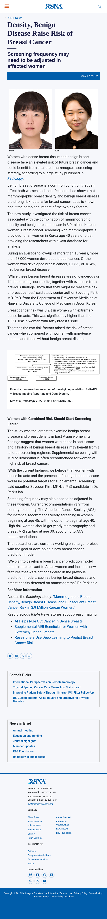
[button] (31, 874)
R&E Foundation (64, 833)
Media (31, 863)
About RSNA (34, 817)
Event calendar (35, 821)
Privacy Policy (80, 893)
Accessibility (57, 896)
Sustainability (34, 829)
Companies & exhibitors (39, 855)
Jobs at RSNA (34, 825)
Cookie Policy (95, 893)
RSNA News (14, 18)
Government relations (38, 859)
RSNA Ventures (35, 838)
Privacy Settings (41, 896)
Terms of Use (66, 893)
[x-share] (23, 655)
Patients (32, 851)
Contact (31, 834)
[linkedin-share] (17, 655)
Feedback (69, 896)
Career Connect (63, 817)
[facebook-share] (10, 655)
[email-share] (29, 655)
